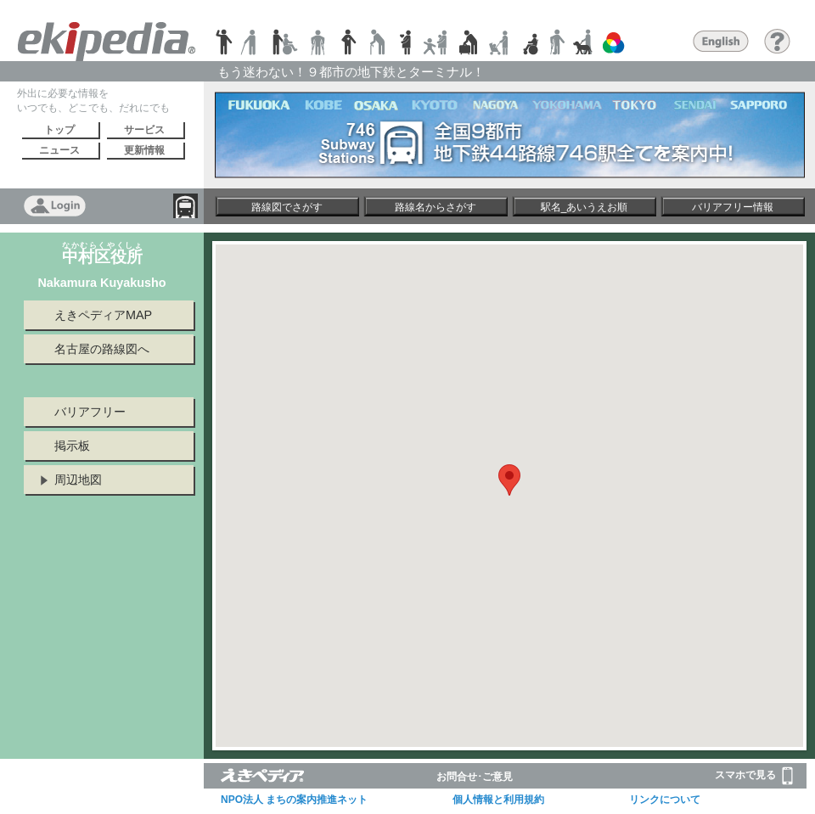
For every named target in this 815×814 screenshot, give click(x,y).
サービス (144, 130)
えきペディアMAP (103, 315)
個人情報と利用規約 (498, 800)
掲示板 (72, 445)
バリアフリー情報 (732, 207)
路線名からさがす (435, 207)
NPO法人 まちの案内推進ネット (294, 800)
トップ (59, 130)
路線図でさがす (287, 207)
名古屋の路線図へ (101, 349)
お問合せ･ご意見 (474, 777)
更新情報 (144, 150)
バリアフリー (90, 411)
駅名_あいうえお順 (584, 207)
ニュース (59, 150)
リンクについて (664, 800)
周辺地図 (78, 479)
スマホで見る (754, 775)
